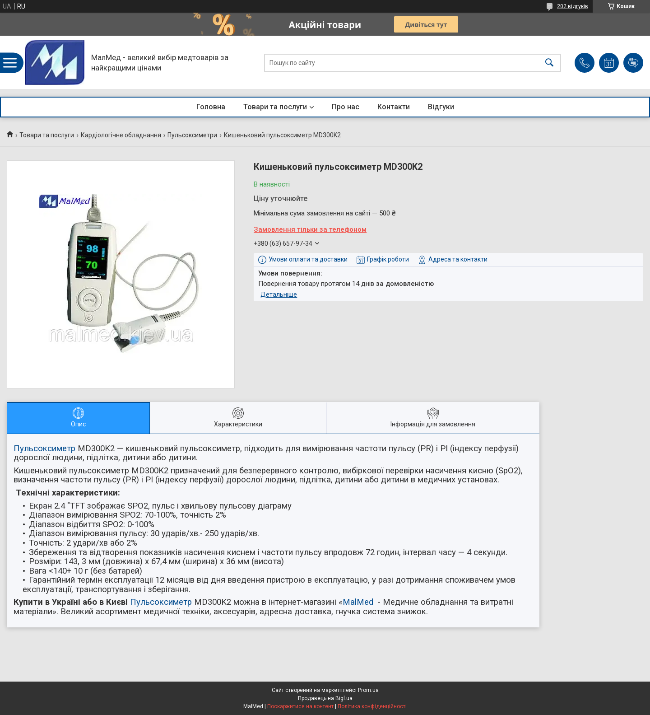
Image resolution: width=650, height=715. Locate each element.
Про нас (345, 107)
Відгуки (441, 107)
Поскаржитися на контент (300, 706)
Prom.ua (368, 690)
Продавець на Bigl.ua (325, 698)
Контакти (393, 107)
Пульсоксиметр (44, 448)
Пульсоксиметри (192, 135)
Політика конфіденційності (372, 706)
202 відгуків (572, 6)
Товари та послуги (275, 107)
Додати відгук (633, 63)
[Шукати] (549, 62)
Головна (210, 107)
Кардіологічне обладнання (121, 135)
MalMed (358, 602)
